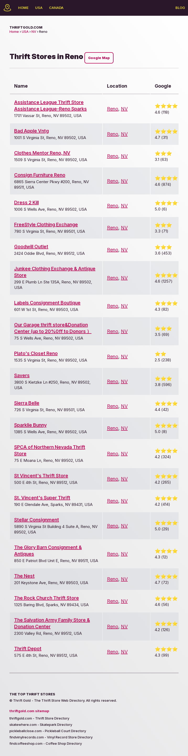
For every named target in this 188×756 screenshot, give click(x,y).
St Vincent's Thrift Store (41, 475)
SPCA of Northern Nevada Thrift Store (49, 450)
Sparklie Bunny (30, 425)
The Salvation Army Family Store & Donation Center (52, 623)
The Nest (24, 576)
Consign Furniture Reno (39, 175)
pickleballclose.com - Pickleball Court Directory (47, 731)
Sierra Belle (26, 403)
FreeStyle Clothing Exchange (46, 224)
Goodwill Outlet (31, 246)
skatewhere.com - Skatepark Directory (40, 724)
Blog (180, 8)
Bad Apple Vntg (31, 131)
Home (23, 8)
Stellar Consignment (36, 519)
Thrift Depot (27, 648)
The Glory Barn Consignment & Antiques (48, 550)
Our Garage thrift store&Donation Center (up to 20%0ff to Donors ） (53, 328)
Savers (22, 375)
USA (38, 8)
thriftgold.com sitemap (29, 711)
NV (33, 31)
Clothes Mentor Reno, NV (42, 153)
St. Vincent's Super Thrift (42, 497)
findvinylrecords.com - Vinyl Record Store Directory (51, 737)
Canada (56, 8)
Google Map (99, 58)
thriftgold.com (25, 27)
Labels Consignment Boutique (47, 302)
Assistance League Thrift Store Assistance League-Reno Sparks (50, 105)
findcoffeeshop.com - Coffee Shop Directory (45, 743)
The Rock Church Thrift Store (46, 598)
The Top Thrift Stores (32, 694)
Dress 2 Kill (26, 202)
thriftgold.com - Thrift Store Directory (39, 718)
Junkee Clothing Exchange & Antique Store (54, 272)
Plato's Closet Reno (36, 353)
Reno (112, 109)
